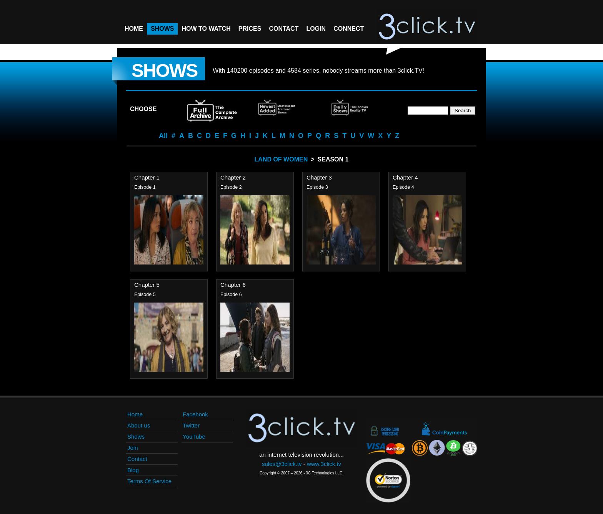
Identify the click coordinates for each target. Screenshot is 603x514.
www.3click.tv (324, 464)
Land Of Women (281, 159)
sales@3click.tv (282, 464)
